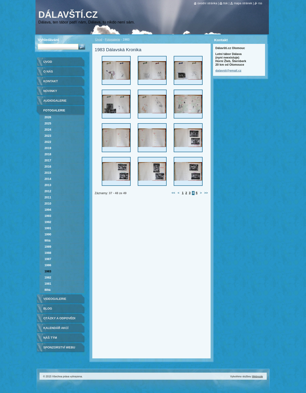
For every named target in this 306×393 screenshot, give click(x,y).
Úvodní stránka (207, 3)
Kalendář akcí (55, 328)
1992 (47, 222)
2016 (47, 166)
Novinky (50, 91)
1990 (47, 234)
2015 (47, 172)
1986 (47, 265)
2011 (47, 197)
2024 (47, 129)
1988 (47, 253)
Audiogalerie (55, 100)
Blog (47, 308)
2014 (47, 179)
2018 (47, 154)
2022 (47, 142)
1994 (47, 209)
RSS (260, 3)
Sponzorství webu (59, 347)
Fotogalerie (112, 39)
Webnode (257, 376)
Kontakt (50, 81)
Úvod (98, 39)
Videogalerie (54, 299)
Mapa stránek (243, 3)
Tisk (225, 3)
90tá (47, 240)
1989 (47, 246)
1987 (47, 259)
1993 (47, 216)
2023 (47, 135)
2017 (47, 160)
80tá (47, 290)
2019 (47, 148)
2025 (47, 123)
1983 (47, 271)
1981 (47, 283)
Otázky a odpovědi (59, 318)
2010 (47, 203)
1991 (47, 228)
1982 (47, 277)
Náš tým (50, 337)
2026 (47, 117)
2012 (47, 191)
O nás (48, 71)
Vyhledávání (48, 40)
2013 (47, 185)
